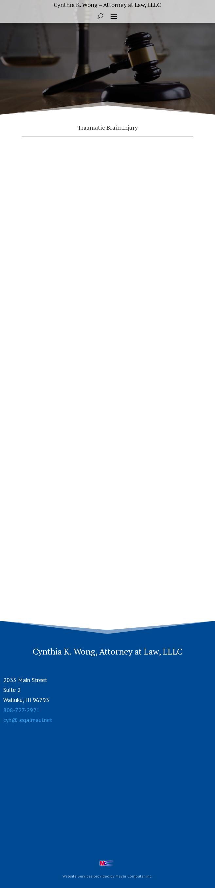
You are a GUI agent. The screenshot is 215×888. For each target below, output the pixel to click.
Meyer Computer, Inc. (134, 876)
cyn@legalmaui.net (27, 720)
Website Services (78, 876)
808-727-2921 (21, 710)
